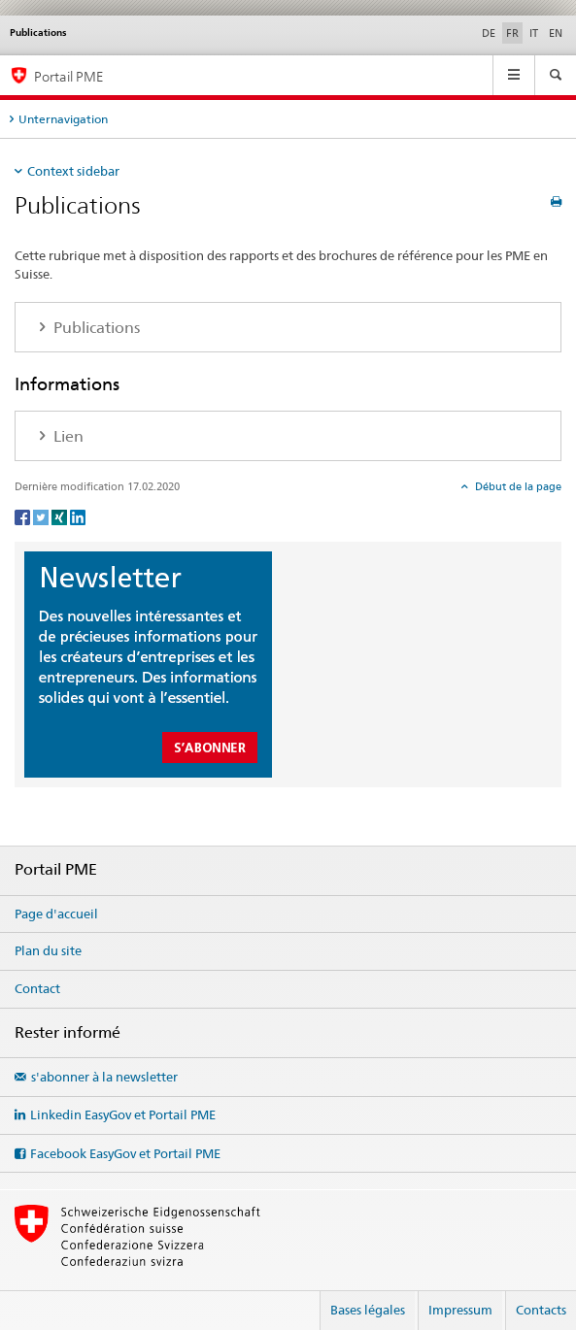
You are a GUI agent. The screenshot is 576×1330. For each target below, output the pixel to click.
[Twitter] (42, 516)
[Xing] (60, 516)
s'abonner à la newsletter (104, 1076)
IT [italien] (533, 33)
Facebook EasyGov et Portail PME (125, 1153)
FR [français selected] (512, 33)
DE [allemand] (488, 33)
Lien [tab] (67, 436)
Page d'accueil (56, 913)
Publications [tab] (95, 327)
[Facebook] (24, 516)
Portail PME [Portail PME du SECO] (68, 76)
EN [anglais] (555, 33)
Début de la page (516, 486)
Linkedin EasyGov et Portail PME (123, 1114)
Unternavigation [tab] (63, 119)
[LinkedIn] (77, 516)
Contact (37, 988)
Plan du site (48, 950)
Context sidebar (73, 171)
